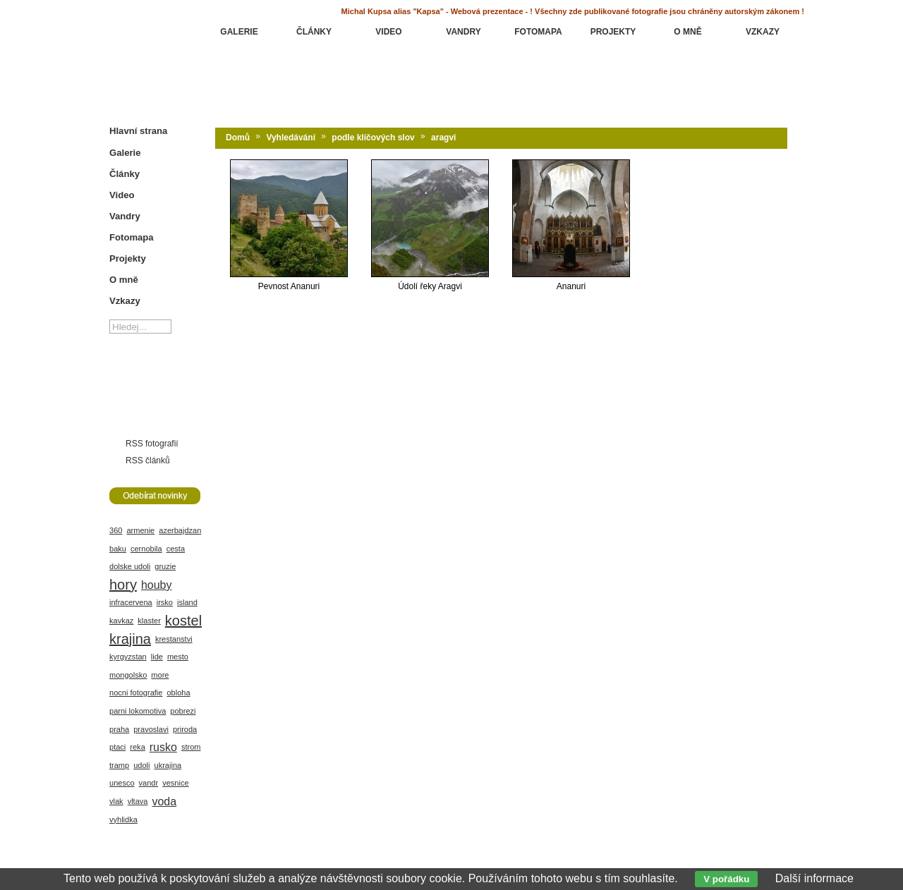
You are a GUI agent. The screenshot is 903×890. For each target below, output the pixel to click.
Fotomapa (131, 237)
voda (164, 801)
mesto (177, 656)
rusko (163, 747)
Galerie (124, 152)
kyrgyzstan (128, 656)
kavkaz (121, 620)
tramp (119, 765)
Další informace (814, 878)
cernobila (146, 548)
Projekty (127, 258)
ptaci (117, 747)
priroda (185, 729)
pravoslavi (151, 729)
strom (191, 747)
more (160, 675)
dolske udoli (129, 566)
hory (123, 584)
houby (156, 585)
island (187, 602)
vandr (149, 783)
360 (115, 530)
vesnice (175, 783)
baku (117, 548)
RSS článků (148, 460)
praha (119, 729)
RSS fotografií (152, 444)
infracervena (130, 602)
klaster (149, 620)
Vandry (124, 216)
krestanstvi (174, 639)
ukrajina (168, 765)
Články (124, 174)
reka (137, 747)
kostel (183, 620)
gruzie (165, 566)
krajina (130, 639)
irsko (165, 602)
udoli (141, 765)
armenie (140, 530)
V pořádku (726, 879)
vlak (116, 801)
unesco (122, 783)
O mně (123, 279)
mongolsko (128, 675)
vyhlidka (123, 819)
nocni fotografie (135, 692)
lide (157, 656)
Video (121, 195)
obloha (178, 692)
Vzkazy (124, 300)
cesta (175, 548)
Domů (238, 137)
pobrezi (182, 711)
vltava (138, 801)
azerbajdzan (180, 530)
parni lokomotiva (137, 711)
